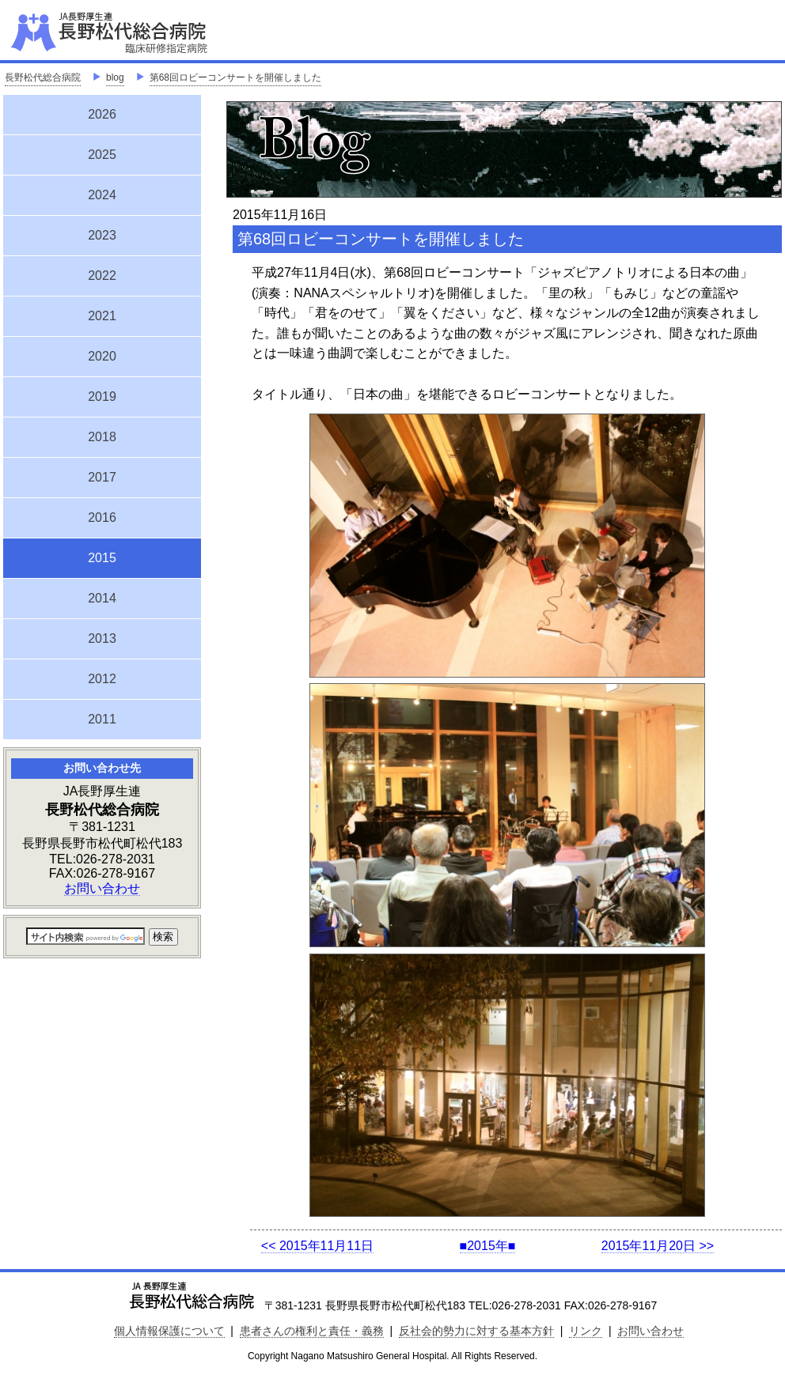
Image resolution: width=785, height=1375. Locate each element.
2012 (102, 679)
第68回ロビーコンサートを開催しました (235, 77)
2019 (102, 396)
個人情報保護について (169, 1330)
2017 (102, 477)
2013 (102, 638)
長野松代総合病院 (43, 77)
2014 (102, 598)
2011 (102, 719)
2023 (102, 235)
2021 (102, 316)
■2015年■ (488, 1245)
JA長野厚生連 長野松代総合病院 (157, 31)
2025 (102, 154)
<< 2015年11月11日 (317, 1245)
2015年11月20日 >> (657, 1245)
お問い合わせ (102, 888)
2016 (102, 517)
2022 (102, 275)
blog (115, 77)
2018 (102, 437)
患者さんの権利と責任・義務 (312, 1330)
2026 (102, 114)
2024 (102, 195)
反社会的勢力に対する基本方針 (476, 1330)
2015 (102, 556)
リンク (585, 1330)
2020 (102, 356)
